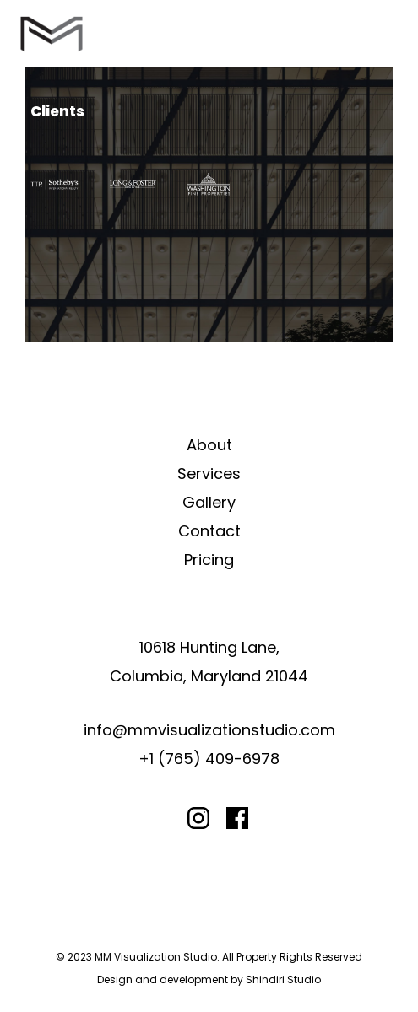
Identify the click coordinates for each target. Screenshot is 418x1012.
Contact (209, 530)
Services (209, 473)
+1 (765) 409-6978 (209, 758)
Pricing (209, 559)
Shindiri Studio (283, 979)
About (209, 444)
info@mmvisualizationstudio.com (209, 729)
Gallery (209, 502)
